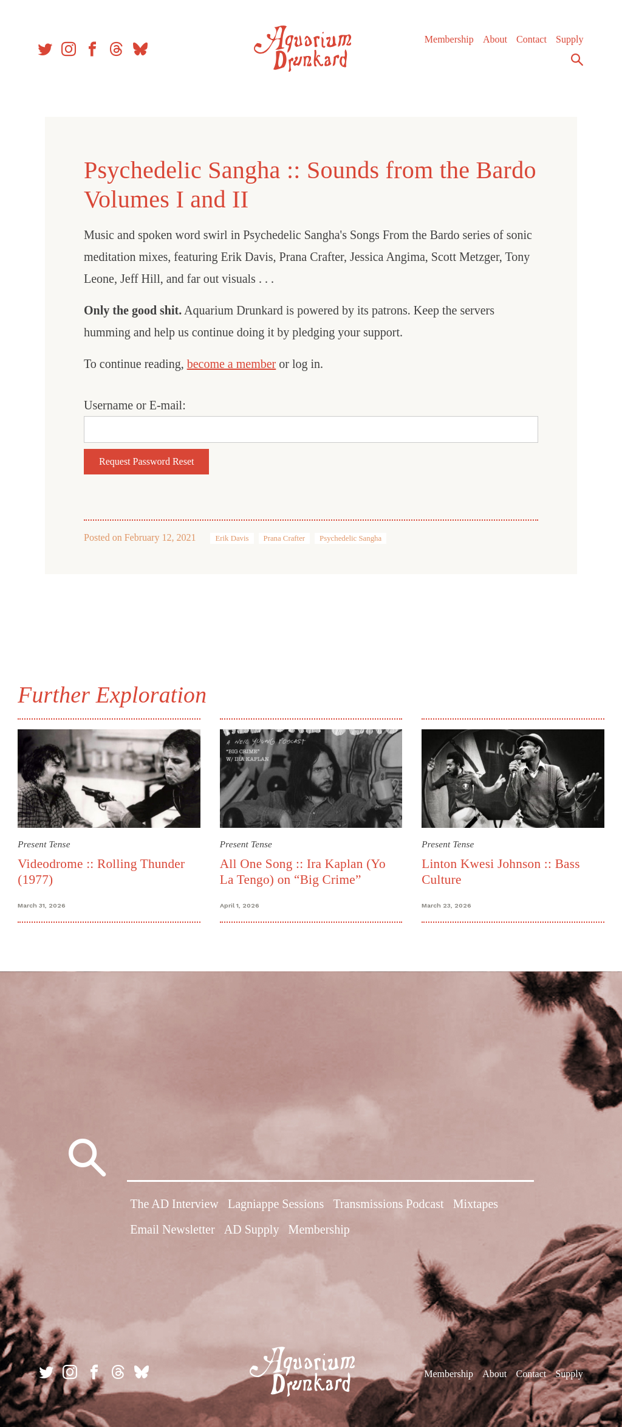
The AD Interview (174, 1205)
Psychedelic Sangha (350, 538)
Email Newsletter (172, 1230)
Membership (445, 42)
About (491, 42)
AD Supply (251, 1230)
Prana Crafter (285, 538)
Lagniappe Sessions (276, 1205)
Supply (565, 42)
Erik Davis (231, 538)
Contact (528, 42)
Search (573, 63)
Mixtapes (475, 1205)
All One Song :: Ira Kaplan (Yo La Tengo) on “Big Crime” (303, 871)
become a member (231, 363)
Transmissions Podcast (388, 1205)
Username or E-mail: (135, 405)
